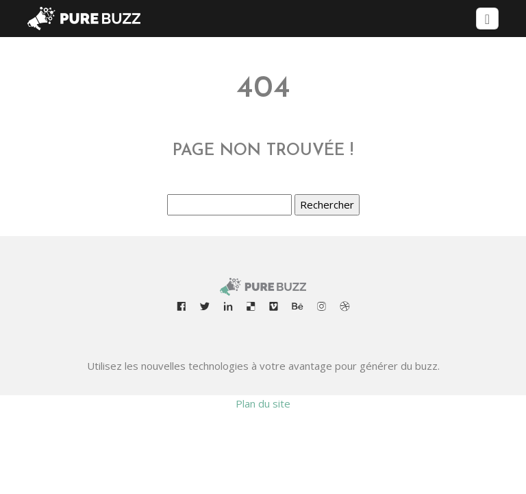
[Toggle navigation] (487, 19)
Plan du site (263, 403)
